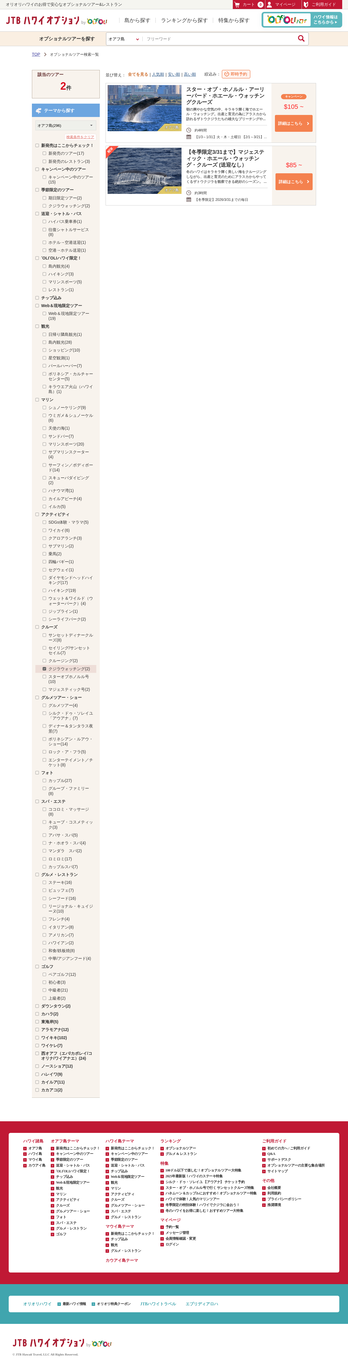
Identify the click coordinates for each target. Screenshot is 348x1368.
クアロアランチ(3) (65, 538)
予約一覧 (172, 1227)
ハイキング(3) (61, 274)
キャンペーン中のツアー (63, 169)
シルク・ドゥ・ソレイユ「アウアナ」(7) (70, 715)
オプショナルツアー (181, 1148)
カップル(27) (60, 780)
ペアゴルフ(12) (62, 974)
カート (249, 4)
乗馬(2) (54, 553)
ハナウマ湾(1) (61, 490)
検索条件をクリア (80, 137)
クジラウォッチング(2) (69, 205)
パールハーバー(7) (65, 365)
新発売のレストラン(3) (69, 161)
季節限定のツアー (57, 190)
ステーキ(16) (60, 882)
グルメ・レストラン (59, 874)
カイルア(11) (53, 1082)
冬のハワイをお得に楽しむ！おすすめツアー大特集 (204, 1211)
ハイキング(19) (62, 590)
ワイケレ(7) (51, 1045)
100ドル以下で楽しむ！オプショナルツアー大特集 (203, 1170)
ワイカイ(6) (59, 530)
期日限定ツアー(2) (65, 198)
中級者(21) (58, 990)
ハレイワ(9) (51, 1074)
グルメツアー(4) (63, 705)
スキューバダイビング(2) (68, 480)
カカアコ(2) (51, 1090)
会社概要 (274, 1188)
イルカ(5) (57, 506)
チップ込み (51, 297)
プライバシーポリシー (284, 1199)
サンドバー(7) (61, 436)
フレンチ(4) (59, 919)
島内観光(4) (59, 266)
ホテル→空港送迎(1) (67, 242)
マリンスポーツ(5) (65, 282)
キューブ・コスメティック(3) (70, 824)
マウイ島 (35, 1160)
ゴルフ (47, 966)
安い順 (174, 74)
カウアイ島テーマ (122, 1260)
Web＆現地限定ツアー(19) (68, 316)
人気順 (158, 74)
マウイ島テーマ (120, 1226)
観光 (45, 326)
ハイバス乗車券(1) (65, 221)
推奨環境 (274, 1205)
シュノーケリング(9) (67, 407)
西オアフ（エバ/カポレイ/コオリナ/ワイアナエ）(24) (66, 1056)
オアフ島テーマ (65, 1141)
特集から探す (234, 20)
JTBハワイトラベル (158, 1304)
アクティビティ (55, 514)
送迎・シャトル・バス (61, 213)
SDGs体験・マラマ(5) (68, 522)
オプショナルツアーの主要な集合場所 (296, 1165)
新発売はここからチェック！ (67, 145)
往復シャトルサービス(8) (68, 232)
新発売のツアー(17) (66, 153)
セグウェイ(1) (61, 569)
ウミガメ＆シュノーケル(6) (70, 418)
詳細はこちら (290, 123)
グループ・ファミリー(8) (68, 791)
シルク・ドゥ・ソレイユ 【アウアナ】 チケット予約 (205, 1182)
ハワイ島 (35, 1154)
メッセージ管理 (177, 1233)
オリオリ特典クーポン (113, 1304)
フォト (47, 772)
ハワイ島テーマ (120, 1141)
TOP (36, 54)
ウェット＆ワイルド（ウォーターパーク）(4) (70, 600)
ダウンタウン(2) (55, 1006)
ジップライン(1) (63, 611)
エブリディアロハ (202, 1304)
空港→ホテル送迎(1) (67, 250)
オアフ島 (35, 1148)
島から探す (137, 20)
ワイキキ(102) (54, 1037)
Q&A (271, 1154)
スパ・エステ (53, 801)
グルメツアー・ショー (61, 697)
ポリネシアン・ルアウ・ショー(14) (70, 741)
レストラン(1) (61, 289)
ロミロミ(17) (60, 859)
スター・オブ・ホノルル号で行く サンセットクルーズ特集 (210, 1188)
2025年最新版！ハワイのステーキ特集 (194, 1176)
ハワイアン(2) (61, 942)
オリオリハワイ (37, 1304)
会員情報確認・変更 (181, 1239)
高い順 (190, 74)
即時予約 (239, 74)
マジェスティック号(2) (69, 689)
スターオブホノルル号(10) (68, 679)
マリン (47, 399)
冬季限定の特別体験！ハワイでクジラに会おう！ (203, 1205)
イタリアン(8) (61, 927)
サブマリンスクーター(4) (68, 454)
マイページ (281, 5)
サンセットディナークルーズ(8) (70, 637)
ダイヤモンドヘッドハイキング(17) (70, 580)
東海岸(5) (49, 1021)
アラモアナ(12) (55, 1029)
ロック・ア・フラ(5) (67, 751)
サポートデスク (279, 1160)
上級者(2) (57, 998)
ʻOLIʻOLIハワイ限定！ (61, 258)
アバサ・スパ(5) (63, 835)
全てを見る (138, 74)
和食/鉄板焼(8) (61, 950)
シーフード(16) (62, 898)
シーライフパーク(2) (67, 619)
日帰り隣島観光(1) (65, 334)
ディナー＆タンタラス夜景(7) (70, 728)
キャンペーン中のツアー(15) (70, 179)
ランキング (170, 1141)
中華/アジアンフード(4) (69, 958)
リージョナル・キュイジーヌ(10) (70, 908)
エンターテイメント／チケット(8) (70, 762)
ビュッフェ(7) (61, 890)
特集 (164, 1163)
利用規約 (274, 1193)
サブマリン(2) (61, 546)
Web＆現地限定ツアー (61, 305)
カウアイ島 (36, 1165)
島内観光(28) (60, 342)
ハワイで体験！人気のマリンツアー (193, 1199)
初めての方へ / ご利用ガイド (288, 1148)
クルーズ (49, 627)
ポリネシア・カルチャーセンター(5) (70, 376)
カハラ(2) (49, 1014)
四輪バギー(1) (61, 561)
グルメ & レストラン (181, 1154)
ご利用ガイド (319, 5)
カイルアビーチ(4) (65, 498)
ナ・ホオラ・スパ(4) (67, 843)
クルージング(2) (63, 660)
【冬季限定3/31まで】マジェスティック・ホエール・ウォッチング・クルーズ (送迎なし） (225, 158)
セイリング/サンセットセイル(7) (69, 650)
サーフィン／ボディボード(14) (70, 467)
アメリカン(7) (61, 935)
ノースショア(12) (57, 1066)
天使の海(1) (59, 428)
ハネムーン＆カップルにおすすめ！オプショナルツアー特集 (211, 1193)
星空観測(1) (59, 358)
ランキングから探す (184, 20)
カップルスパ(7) (63, 866)
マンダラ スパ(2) (65, 850)
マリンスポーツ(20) (66, 444)
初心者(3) (57, 982)
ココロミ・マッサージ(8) (68, 812)
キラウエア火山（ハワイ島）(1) (70, 389)
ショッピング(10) (64, 350)
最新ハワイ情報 (74, 1304)
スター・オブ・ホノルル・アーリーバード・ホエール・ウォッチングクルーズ (225, 95)
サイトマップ (277, 1171)
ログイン (172, 1244)
